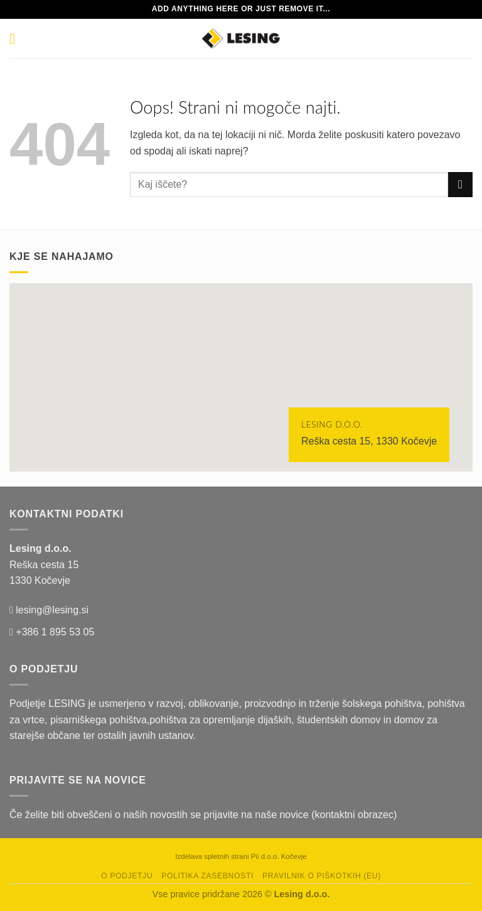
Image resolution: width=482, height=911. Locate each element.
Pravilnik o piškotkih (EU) (321, 875)
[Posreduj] (460, 184)
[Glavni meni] (16, 38)
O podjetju (127, 875)
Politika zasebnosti (207, 875)
